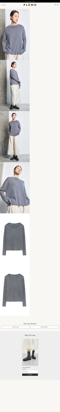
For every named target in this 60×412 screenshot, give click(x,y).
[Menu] (2, 5)
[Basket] (57, 4)
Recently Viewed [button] (44, 327)
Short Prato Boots (26, 367)
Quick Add (30, 374)
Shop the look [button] (25, 10)
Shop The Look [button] (16, 327)
